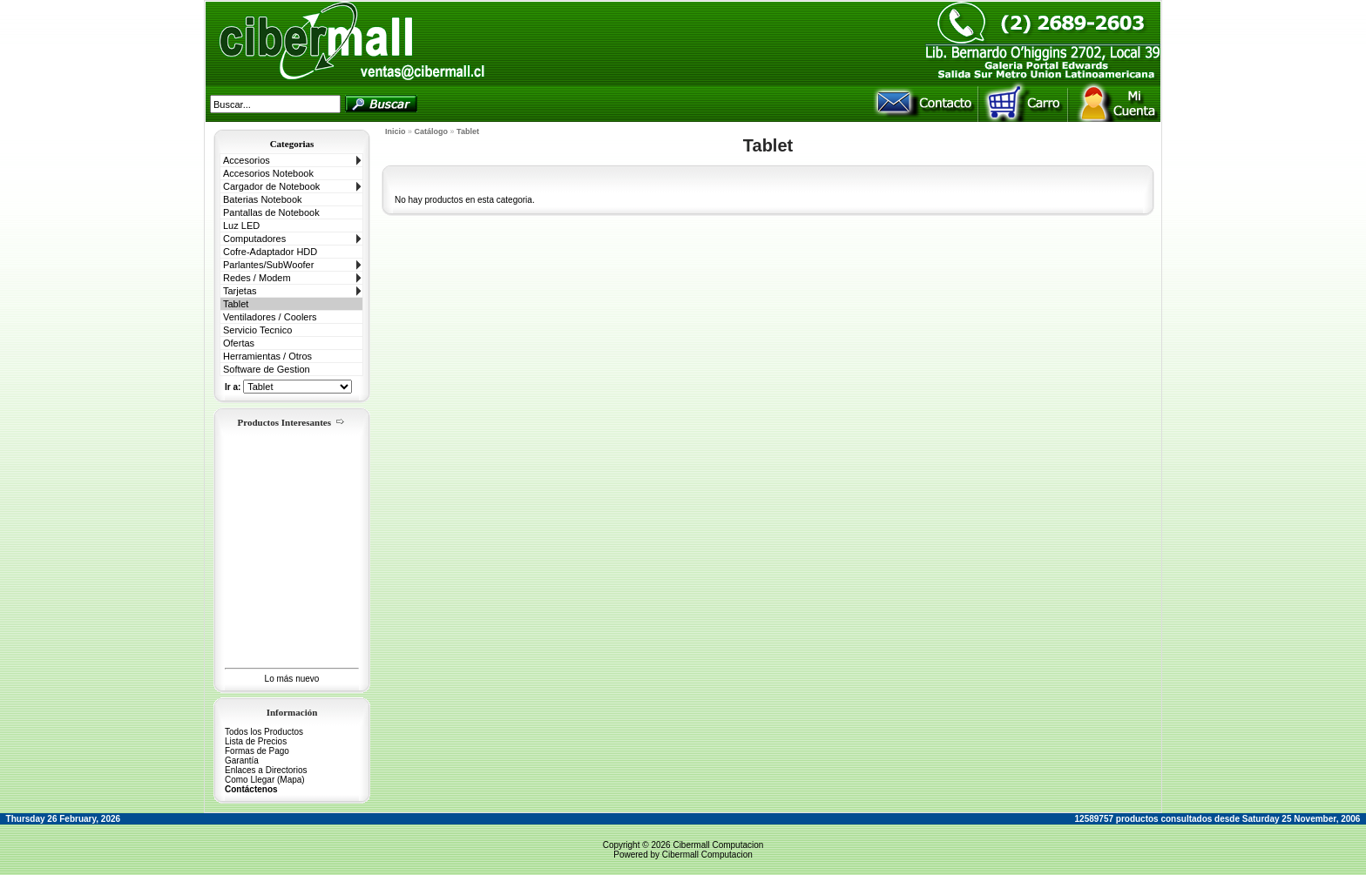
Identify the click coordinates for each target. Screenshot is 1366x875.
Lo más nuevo (292, 678)
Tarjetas (240, 291)
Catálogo (432, 131)
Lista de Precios (256, 741)
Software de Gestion (266, 369)
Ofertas (238, 343)
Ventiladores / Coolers (270, 317)
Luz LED (241, 225)
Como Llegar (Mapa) (265, 779)
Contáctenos (251, 789)
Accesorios (246, 160)
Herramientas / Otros (267, 356)
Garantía (242, 760)
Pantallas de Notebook (271, 212)
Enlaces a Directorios (266, 770)
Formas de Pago (257, 751)
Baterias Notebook (262, 199)
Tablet (235, 304)
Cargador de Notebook (271, 186)
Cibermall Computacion (718, 845)
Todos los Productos (264, 732)
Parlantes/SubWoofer (268, 264)
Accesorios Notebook (268, 173)
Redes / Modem (257, 278)
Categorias (292, 143)
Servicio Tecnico (257, 330)
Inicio (395, 131)
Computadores (254, 238)
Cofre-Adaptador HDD (270, 251)
